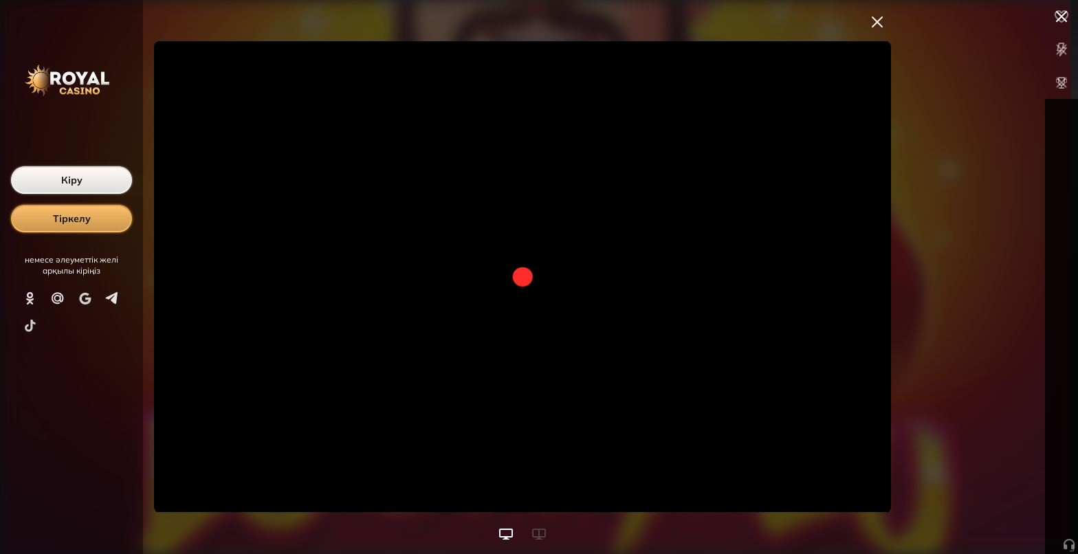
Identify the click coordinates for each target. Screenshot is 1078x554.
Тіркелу (72, 218)
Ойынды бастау (974, 518)
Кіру (71, 180)
